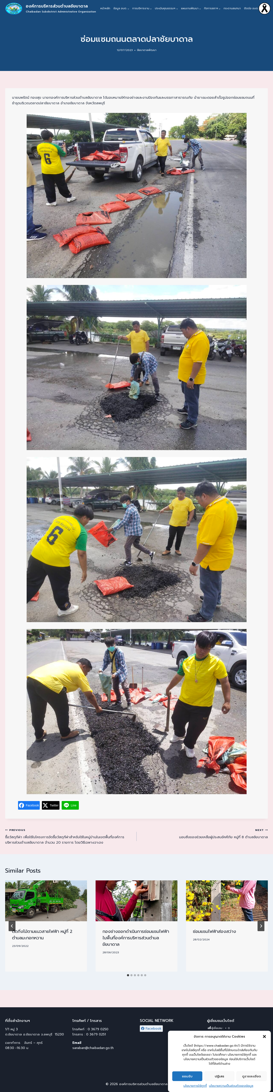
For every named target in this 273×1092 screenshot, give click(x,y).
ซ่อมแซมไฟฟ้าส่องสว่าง (214, 931)
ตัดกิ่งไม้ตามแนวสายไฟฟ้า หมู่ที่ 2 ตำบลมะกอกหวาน (42, 934)
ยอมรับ (187, 1079)
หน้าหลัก (105, 8)
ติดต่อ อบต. (251, 8)
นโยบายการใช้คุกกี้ (195, 1089)
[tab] (128, 975)
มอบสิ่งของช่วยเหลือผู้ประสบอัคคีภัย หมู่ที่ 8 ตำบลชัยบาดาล (204, 833)
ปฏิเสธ (219, 1079)
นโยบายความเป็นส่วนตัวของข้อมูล (231, 1089)
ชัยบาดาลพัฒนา (146, 50)
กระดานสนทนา (232, 8)
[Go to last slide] (12, 926)
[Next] (261, 926)
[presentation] (46, 900)
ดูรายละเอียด (251, 1079)
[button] (264, 1040)
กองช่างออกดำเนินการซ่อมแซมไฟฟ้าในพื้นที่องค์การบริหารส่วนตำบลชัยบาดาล (135, 937)
